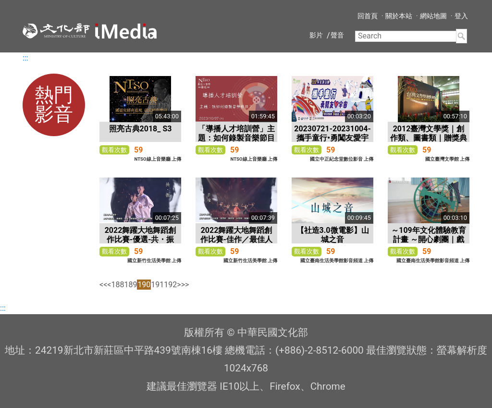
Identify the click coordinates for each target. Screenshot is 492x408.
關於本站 (398, 16)
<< (103, 284)
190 (143, 284)
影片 (316, 35)
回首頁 (367, 16)
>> (185, 284)
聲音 (337, 35)
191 (157, 284)
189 (130, 284)
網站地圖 (433, 16)
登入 (461, 16)
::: (25, 58)
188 (117, 284)
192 (170, 284)
